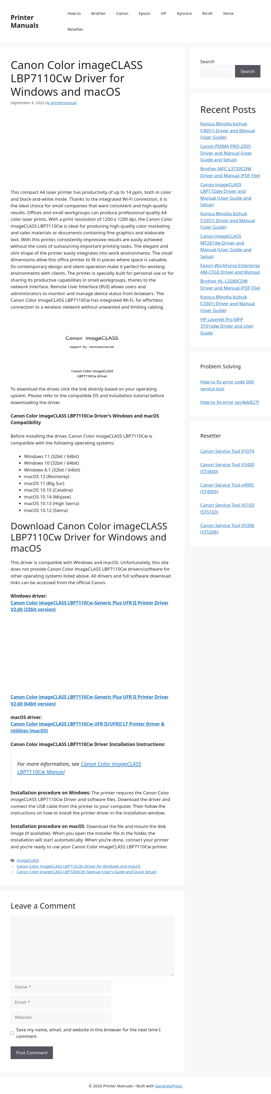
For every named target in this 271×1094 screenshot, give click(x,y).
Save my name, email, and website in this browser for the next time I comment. (88, 1033)
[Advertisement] (92, 152)
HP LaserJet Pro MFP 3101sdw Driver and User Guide (227, 326)
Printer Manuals (25, 21)
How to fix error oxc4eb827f (229, 402)
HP (163, 13)
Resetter (75, 29)
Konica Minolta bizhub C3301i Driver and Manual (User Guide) (227, 303)
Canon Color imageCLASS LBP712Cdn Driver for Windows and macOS (79, 866)
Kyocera (184, 13)
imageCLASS (28, 860)
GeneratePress (168, 1085)
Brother (98, 13)
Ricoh (207, 13)
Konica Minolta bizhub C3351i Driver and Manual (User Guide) (227, 220)
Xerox (228, 13)
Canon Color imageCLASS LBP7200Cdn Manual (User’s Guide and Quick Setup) (86, 871)
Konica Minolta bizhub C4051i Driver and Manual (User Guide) (227, 130)
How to (74, 13)
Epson (144, 13)
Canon (122, 13)
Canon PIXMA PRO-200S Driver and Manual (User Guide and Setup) (226, 153)
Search (207, 61)
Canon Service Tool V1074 (227, 451)
